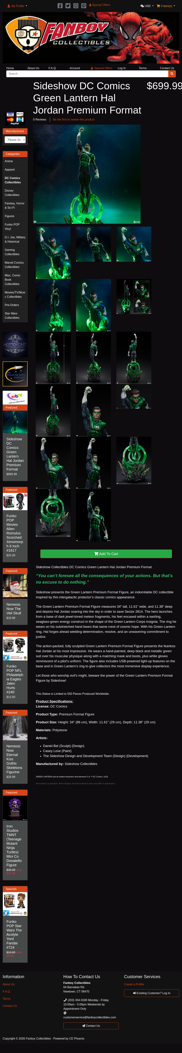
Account (75, 68)
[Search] (87, 73)
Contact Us (167, 68)
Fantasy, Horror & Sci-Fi (14, 205)
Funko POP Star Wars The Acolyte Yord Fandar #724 (14, 934)
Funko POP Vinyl (12, 226)
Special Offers (101, 68)
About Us (33, 68)
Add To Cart (106, 554)
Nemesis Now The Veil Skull (13, 608)
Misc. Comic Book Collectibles (12, 280)
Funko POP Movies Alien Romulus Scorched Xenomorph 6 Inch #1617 (14, 533)
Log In (122, 68)
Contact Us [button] (91, 1025)
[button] (17, 6)
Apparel (10, 169)
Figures (9, 216)
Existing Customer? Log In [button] (151, 993)
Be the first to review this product (73, 119)
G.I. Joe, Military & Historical (15, 239)
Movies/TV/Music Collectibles (15, 294)
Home (10, 68)
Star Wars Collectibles (12, 315)
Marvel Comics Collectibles (14, 264)
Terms (143, 68)
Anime (9, 161)
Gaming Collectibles (12, 252)
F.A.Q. (52, 68)
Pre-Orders (12, 305)
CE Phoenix (76, 1038)
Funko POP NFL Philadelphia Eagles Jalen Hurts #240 (14, 679)
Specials (11, 888)
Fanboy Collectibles (38, 1038)
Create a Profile (134, 984)
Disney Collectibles (12, 192)
